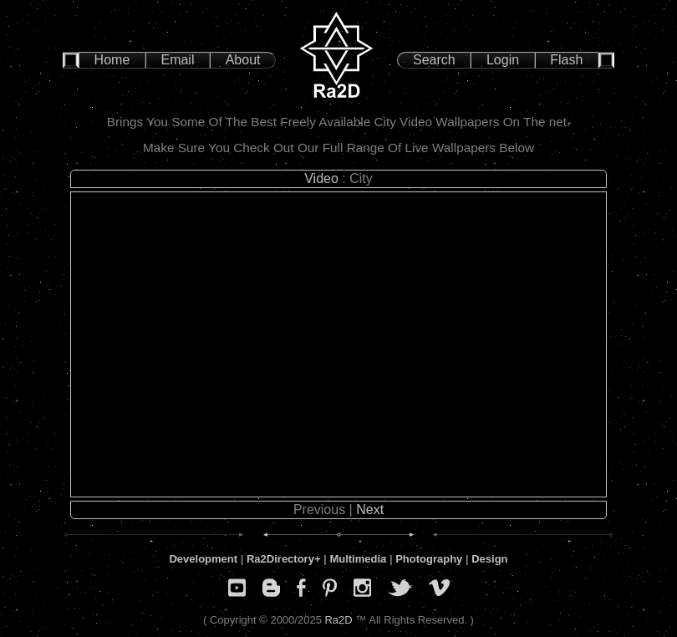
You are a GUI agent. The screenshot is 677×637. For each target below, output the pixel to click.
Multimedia (357, 559)
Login (502, 60)
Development (203, 559)
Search (434, 60)
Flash (566, 60)
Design (489, 559)
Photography (428, 559)
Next (370, 509)
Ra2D (338, 620)
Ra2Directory (280, 559)
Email (177, 60)
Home (112, 60)
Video (321, 178)
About (243, 60)
